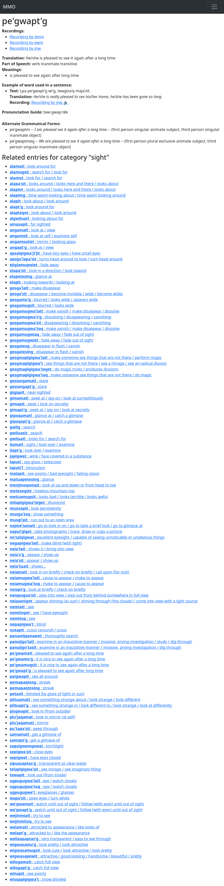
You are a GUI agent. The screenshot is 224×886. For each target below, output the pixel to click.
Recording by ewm (26, 42)
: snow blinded (38, 879)
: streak (30, 682)
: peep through (34, 728)
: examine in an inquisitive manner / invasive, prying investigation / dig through (95, 647)
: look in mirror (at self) (42, 717)
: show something (36, 514)
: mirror (29, 722)
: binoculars (27, 467)
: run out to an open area (42, 519)
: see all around (34, 676)
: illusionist (37, 502)
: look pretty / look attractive (49, 844)
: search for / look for (39, 172)
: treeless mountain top (42, 490)
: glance (32, 479)
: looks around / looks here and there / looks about (64, 183)
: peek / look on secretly (39, 404)
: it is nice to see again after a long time (57, 659)
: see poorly (28, 873)
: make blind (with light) (46, 543)
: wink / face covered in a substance (50, 456)
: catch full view (35, 862)
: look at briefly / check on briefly (47, 589)
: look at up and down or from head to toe (63, 485)
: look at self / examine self (43, 235)
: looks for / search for (38, 438)
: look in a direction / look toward (48, 270)
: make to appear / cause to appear (57, 583)
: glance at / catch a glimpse (46, 415)
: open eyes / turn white (39, 798)
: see (22, 606)
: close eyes (31, 751)
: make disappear (35, 288)
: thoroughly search (44, 635)
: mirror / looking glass (43, 241)
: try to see (30, 815)
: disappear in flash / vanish (45, 346)
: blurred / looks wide (42, 305)
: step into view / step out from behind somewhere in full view (79, 595)
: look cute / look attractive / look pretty (61, 850)
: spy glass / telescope (35, 461)
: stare (29, 380)
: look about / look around (39, 201)
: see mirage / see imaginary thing (55, 769)
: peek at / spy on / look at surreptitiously (56, 398)
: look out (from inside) (38, 775)
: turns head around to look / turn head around (66, 259)
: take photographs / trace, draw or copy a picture (66, 531)
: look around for (33, 166)
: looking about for (36, 218)
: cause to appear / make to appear (57, 577)
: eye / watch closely (43, 780)
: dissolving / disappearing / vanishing (60, 317)
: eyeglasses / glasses (42, 792)
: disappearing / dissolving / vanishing (60, 322)
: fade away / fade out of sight (52, 334)
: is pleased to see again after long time (56, 670)
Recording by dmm (27, 36)
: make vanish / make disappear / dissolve (64, 311)
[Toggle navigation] (214, 7)
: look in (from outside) (40, 711)
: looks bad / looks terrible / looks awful (59, 496)
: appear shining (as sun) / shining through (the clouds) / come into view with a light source (104, 601)
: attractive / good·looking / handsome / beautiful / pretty (76, 856)
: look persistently (35, 508)
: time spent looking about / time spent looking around (68, 195)
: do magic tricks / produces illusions (64, 369)
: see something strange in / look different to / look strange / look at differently (91, 705)
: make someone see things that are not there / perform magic (86, 357)
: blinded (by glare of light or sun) (47, 693)
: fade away (34, 264)
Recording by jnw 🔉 (49, 102)
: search (22, 427)
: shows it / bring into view (42, 548)
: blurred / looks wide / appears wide (54, 299)
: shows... (28, 566)
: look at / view (32, 230)
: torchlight (37, 746)
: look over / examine (35, 450)
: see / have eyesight (38, 612)
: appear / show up (34, 554)
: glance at (31, 276)
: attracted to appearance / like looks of (54, 827)
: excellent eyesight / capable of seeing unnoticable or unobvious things (87, 537)
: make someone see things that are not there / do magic (81, 375)
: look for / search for (36, 177)
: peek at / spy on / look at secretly (50, 409)
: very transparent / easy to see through (60, 838)
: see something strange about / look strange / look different (75, 699)
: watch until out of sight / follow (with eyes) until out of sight (77, 804)
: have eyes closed (35, 757)
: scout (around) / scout (38, 630)
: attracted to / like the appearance (50, 833)
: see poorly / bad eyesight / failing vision (54, 473)
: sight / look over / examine (42, 444)
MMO (9, 6)
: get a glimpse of (35, 734)
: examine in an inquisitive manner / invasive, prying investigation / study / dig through (101, 641)
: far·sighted (30, 224)
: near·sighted (30, 392)
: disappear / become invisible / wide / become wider (66, 293)
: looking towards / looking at (42, 282)
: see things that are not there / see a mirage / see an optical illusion (88, 363)
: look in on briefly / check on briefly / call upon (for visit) (69, 572)
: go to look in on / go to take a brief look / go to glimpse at (76, 525)
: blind (28, 624)
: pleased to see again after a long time (57, 653)
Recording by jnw (25, 48)
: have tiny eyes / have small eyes (55, 253)
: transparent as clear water (48, 763)
